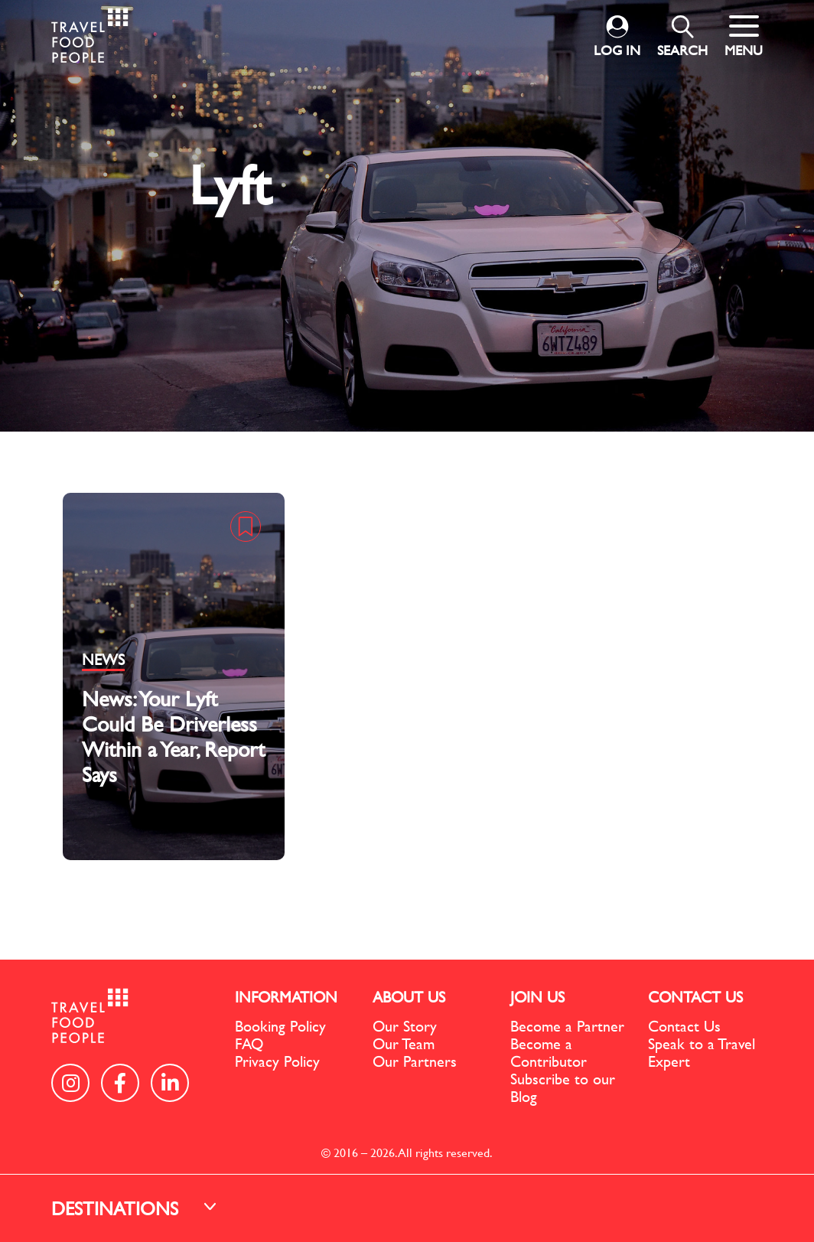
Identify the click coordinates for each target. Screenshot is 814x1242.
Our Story (405, 1026)
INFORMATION (286, 997)
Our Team (404, 1043)
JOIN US (537, 997)
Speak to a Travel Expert (701, 1052)
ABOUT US (409, 997)
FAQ (249, 1043)
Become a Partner (567, 1026)
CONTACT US (695, 997)
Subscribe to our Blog (562, 1087)
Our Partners (415, 1061)
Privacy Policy (277, 1061)
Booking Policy (280, 1026)
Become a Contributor (548, 1052)
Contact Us (684, 1026)
